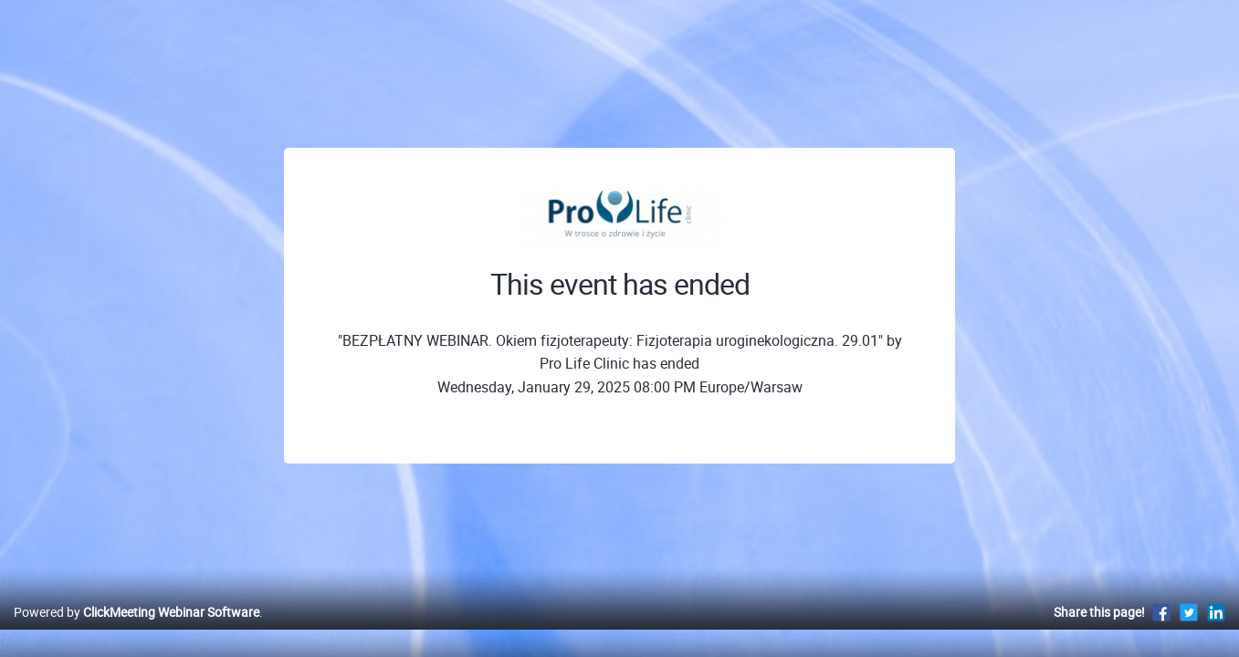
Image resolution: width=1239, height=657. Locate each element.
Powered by (136, 631)
